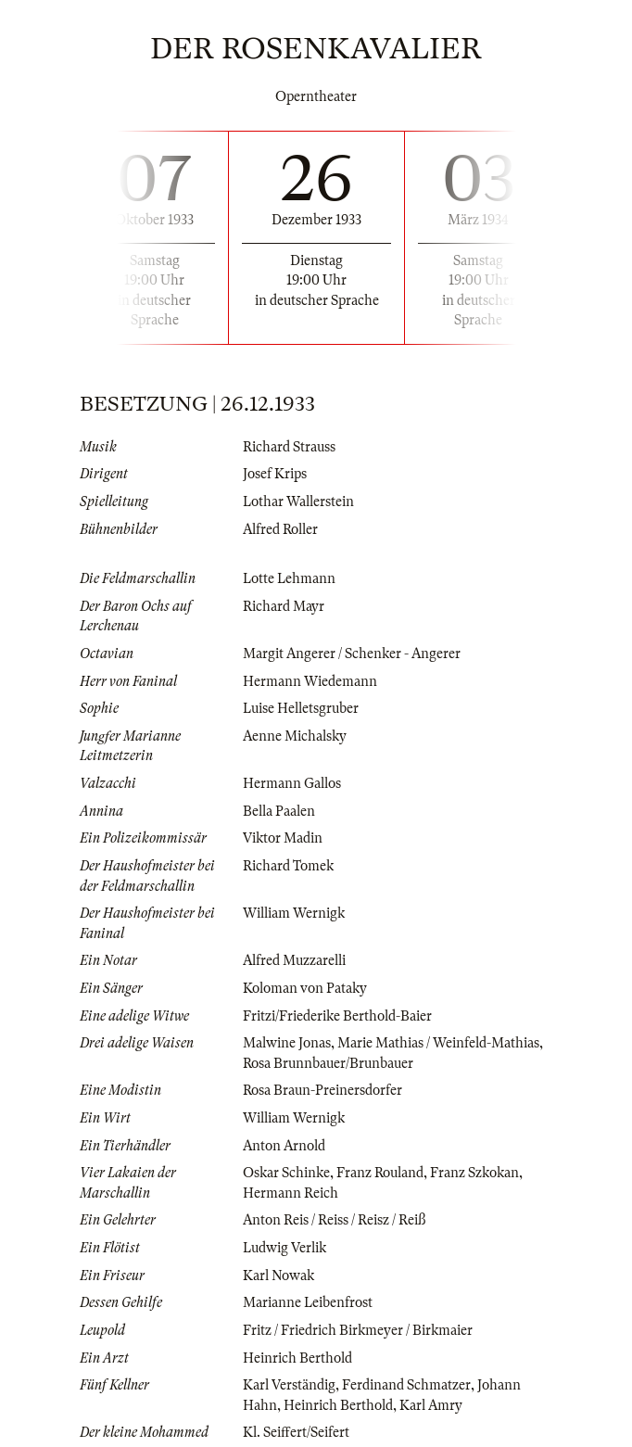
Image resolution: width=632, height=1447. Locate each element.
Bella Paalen (279, 811)
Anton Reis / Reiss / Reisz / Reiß (334, 1219)
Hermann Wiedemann (310, 681)
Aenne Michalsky (295, 736)
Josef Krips (275, 473)
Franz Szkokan (474, 1172)
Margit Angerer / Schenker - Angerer (352, 653)
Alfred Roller (280, 529)
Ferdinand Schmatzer (406, 1384)
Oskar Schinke (286, 1172)
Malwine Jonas (287, 1042)
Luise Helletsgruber (301, 708)
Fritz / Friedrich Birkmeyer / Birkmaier (358, 1330)
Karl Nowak (278, 1275)
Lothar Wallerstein (298, 501)
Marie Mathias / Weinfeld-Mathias (438, 1042)
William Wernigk (294, 913)
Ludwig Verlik (284, 1247)
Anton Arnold (284, 1145)
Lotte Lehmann (289, 578)
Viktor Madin (282, 838)
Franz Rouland (379, 1172)
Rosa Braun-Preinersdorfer (322, 1090)
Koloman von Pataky (305, 988)
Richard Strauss (289, 446)
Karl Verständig (289, 1384)
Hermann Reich (290, 1193)
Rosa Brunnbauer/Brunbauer (328, 1063)
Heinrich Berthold (297, 1358)
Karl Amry (430, 1405)
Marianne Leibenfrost (308, 1302)
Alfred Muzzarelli (294, 960)
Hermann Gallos (292, 783)
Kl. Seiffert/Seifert (296, 1432)
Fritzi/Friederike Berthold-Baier (337, 1016)
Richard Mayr (283, 606)
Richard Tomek (288, 865)
